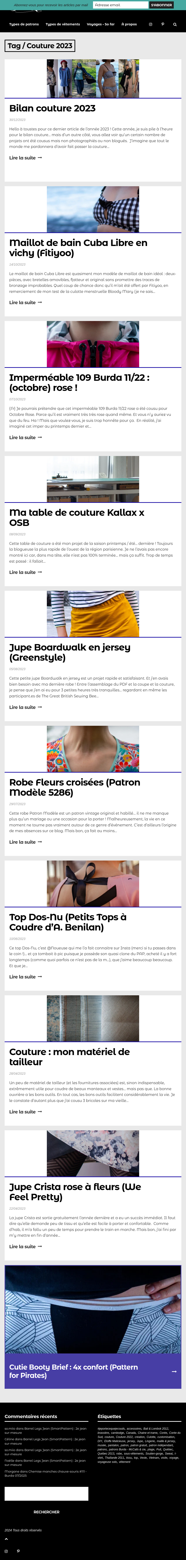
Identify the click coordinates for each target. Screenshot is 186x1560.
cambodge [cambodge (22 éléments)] (117, 1432)
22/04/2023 (17, 1208)
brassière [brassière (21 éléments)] (103, 1432)
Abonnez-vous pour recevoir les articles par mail (51, 5)
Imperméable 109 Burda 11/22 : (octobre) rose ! (80, 382)
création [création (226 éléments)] (140, 1437)
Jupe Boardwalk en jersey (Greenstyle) (71, 652)
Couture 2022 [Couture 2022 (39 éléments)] (124, 1437)
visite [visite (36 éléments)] (164, 1457)
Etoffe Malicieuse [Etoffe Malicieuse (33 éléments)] (114, 1441)
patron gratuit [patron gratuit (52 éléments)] (139, 1445)
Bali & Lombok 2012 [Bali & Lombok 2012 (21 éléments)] (156, 1428)
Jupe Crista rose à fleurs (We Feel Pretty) (76, 1192)
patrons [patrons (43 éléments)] (102, 1449)
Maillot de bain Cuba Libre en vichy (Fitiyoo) (79, 247)
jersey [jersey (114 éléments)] (131, 1441)
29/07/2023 (17, 804)
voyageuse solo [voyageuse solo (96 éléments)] (107, 1462)
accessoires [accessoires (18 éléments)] (134, 1428)
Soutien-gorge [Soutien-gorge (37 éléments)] (154, 1453)
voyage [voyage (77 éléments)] (173, 1457)
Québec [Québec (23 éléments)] (168, 1449)
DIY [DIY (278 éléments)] (100, 1441)
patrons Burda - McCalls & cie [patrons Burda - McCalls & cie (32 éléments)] (127, 1449)
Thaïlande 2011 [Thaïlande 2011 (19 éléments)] (114, 1457)
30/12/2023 (17, 120)
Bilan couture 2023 (52, 108)
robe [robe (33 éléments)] (119, 1453)
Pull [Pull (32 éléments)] (158, 1449)
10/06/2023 (17, 939)
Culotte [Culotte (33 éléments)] (151, 1437)
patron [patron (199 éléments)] (125, 1445)
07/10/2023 (17, 399)
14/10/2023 (17, 264)
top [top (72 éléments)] (136, 1457)
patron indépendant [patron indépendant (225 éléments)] (161, 1445)
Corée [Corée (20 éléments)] (163, 1432)
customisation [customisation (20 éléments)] (165, 1437)
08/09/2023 (17, 534)
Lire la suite (25, 158)
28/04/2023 (17, 1073)
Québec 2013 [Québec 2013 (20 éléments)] (106, 1453)
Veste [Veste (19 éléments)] (143, 1457)
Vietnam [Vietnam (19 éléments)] (154, 1457)
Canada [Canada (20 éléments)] (131, 1432)
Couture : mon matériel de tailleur (70, 1057)
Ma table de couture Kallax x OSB (78, 517)
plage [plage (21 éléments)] (151, 1449)
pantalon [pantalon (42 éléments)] (113, 1445)
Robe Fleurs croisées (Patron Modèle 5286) (76, 787)
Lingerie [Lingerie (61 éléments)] (150, 1441)
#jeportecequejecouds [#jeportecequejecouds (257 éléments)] (111, 1428)
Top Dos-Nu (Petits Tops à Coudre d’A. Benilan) (69, 922)
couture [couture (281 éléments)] (109, 1437)
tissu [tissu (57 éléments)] (129, 1457)
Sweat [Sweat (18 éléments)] (169, 1453)
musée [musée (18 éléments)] (102, 1445)
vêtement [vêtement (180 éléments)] (124, 1462)
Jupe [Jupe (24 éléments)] (140, 1441)
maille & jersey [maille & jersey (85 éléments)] (166, 1441)
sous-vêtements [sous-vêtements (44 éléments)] (134, 1453)
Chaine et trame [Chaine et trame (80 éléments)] (147, 1432)
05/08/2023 (17, 669)
